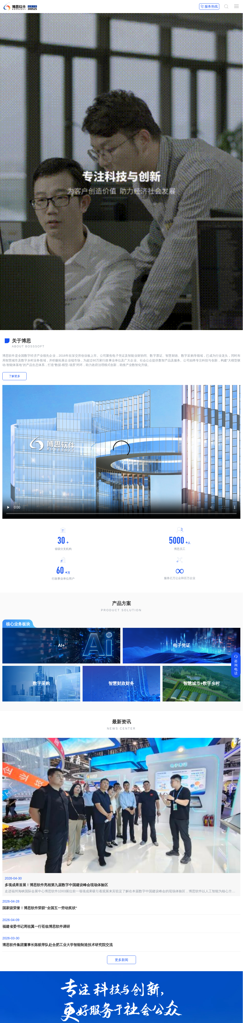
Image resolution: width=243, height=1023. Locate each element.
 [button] (232, 784)
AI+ (61, 645)
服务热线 (209, 6)
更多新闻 (121, 960)
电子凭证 (181, 645)
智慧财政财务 (121, 683)
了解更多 (14, 376)
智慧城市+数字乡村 (201, 683)
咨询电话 (236, 665)
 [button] (10, 784)
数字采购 (41, 683)
